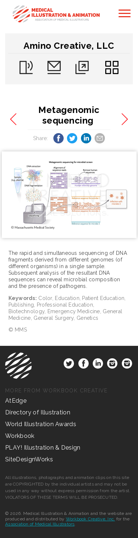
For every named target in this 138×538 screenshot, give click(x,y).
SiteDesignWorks (29, 459)
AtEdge (15, 400)
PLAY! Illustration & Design (43, 447)
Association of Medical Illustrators (39, 524)
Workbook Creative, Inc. (90, 518)
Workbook (20, 435)
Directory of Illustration (37, 412)
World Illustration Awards (40, 424)
